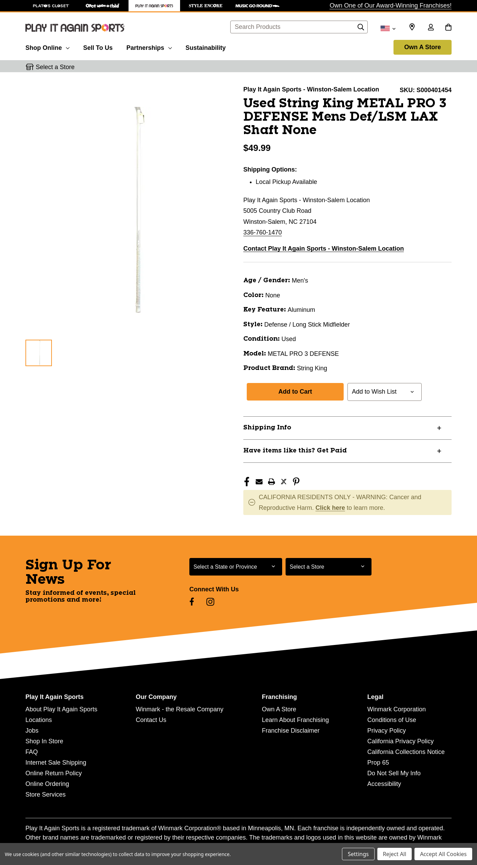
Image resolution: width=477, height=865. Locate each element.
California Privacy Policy (400, 741)
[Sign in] (430, 28)
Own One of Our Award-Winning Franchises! (391, 5)
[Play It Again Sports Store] (154, 5)
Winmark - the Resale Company (179, 709)
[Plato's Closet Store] (51, 5)
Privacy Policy (386, 730)
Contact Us (151, 719)
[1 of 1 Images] (38, 353)
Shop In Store (44, 741)
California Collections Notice (406, 751)
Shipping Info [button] (267, 428)
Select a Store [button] (55, 67)
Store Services (45, 794)
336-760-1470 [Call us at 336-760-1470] (262, 232)
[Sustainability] (206, 47)
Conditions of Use (391, 719)
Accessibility (384, 783)
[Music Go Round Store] (257, 5)
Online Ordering (47, 783)
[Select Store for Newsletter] (328, 567)
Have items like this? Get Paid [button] (295, 451)
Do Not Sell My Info (394, 773)
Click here (330, 507)
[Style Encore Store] (206, 5)
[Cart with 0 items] (448, 28)
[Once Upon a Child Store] (103, 5)
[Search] (360, 29)
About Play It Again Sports (61, 709)
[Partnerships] (149, 47)
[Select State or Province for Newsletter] (235, 567)
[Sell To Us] (98, 47)
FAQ (31, 751)
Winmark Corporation (396, 709)
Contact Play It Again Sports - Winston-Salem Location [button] (323, 248)
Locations (38, 719)
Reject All (394, 854)
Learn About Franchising (295, 719)
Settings (358, 854)
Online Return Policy (53, 773)
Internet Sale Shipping (55, 762)
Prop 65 (378, 762)
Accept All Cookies (443, 854)
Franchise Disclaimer (291, 730)
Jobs (31, 730)
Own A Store (422, 47)
